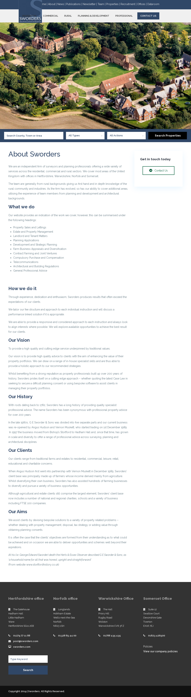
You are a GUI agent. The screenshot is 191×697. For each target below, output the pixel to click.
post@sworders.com (25, 641)
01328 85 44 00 (67, 635)
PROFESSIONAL (124, 16)
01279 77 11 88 (21, 635)
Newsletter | (90, 4)
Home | (43, 4)
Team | (102, 4)
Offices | (142, 4)
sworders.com (21, 646)
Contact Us (148, 15)
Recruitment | (129, 4)
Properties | (113, 4)
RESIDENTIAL (29, 16)
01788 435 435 (112, 635)
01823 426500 (156, 635)
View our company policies (160, 651)
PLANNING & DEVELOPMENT (93, 16)
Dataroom (153, 4)
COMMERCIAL (50, 16)
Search (28, 670)
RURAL (68, 16)
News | (61, 4)
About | (52, 4)
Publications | (74, 4)
